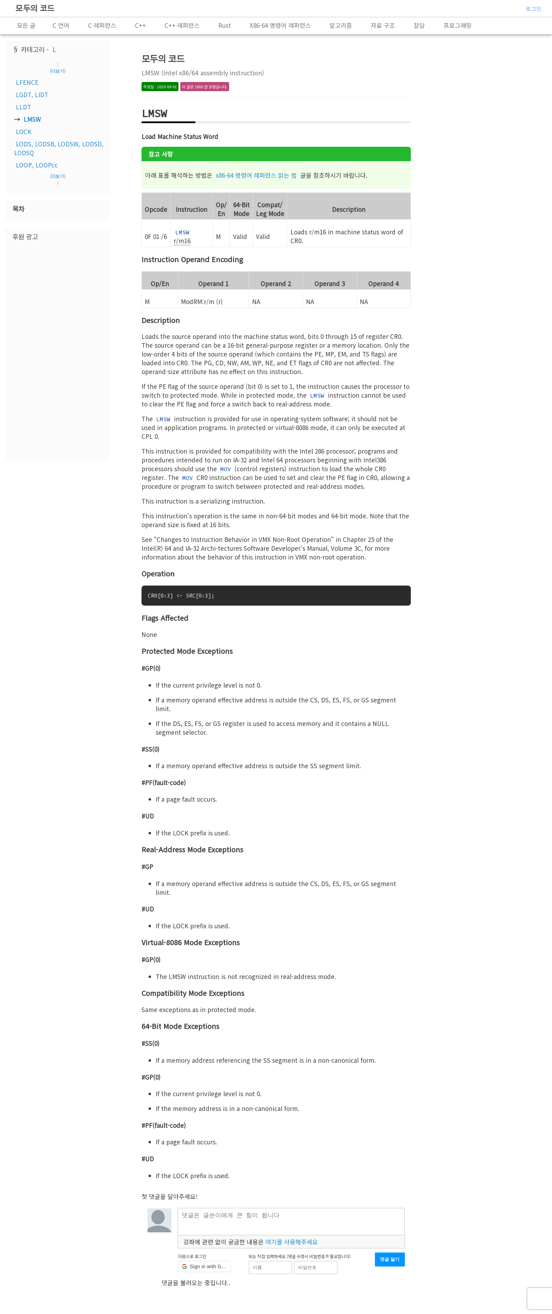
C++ (140, 25)
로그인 (533, 9)
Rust (224, 25)
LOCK (23, 131)
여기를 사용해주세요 (291, 1244)
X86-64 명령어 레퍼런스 (280, 25)
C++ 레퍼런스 (182, 25)
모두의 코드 (35, 7)
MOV (225, 469)
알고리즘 (341, 25)
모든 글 (26, 25)
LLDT (23, 106)
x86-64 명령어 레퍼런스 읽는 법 (256, 175)
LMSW (32, 119)
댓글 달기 (390, 1262)
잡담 (419, 25)
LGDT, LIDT (32, 94)
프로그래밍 (458, 25)
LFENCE (27, 82)
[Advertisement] (58, 350)
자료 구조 (383, 25)
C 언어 (60, 25)
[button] (204, 1269)
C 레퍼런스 (102, 25)
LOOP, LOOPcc (37, 164)
